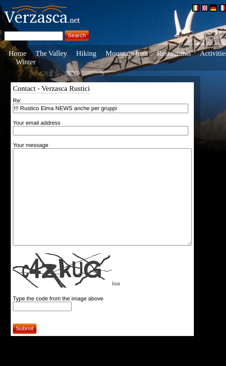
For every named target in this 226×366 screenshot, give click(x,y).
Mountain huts (126, 53)
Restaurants (174, 53)
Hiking (86, 53)
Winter (26, 62)
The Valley (51, 53)
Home (18, 53)
